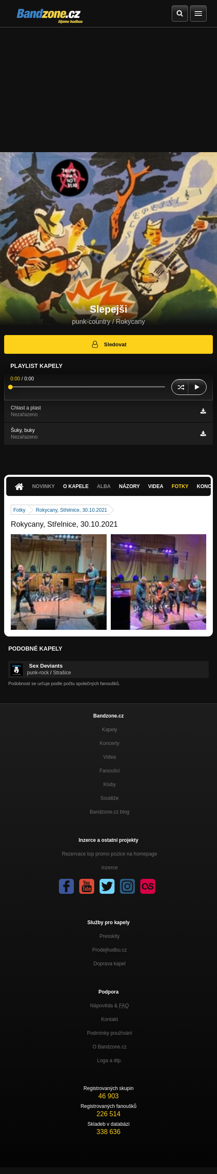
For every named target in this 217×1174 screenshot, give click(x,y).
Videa (155, 486)
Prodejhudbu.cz (109, 950)
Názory (129, 486)
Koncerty (109, 743)
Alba (103, 486)
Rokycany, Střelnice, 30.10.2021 (71, 510)
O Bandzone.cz (110, 1047)
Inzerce (109, 868)
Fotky (180, 486)
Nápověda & (109, 1006)
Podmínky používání (109, 1033)
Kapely (109, 730)
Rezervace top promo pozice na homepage (109, 854)
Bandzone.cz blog (109, 812)
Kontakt (109, 1019)
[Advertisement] (108, 90)
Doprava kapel (109, 964)
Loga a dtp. (109, 1060)
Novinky (43, 486)
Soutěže (109, 798)
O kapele (75, 486)
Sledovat (108, 344)
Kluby (109, 784)
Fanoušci (110, 771)
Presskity (110, 936)
